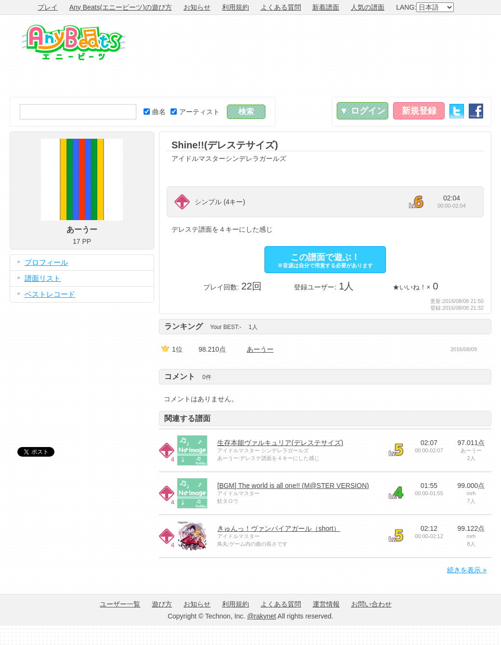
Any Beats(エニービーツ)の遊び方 (120, 7)
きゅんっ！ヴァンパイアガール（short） (278, 528)
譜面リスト (43, 278)
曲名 (155, 112)
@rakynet (261, 616)
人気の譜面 (367, 7)
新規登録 (419, 111)
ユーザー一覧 (120, 604)
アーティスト (195, 112)
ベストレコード (50, 294)
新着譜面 (325, 7)
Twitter (456, 111)
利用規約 (235, 7)
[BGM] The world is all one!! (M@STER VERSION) (293, 485)
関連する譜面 (187, 418)
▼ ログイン (362, 111)
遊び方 (162, 604)
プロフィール (46, 262)
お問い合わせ (371, 604)
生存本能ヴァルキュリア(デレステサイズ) (280, 443)
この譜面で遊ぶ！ (325, 260)
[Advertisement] (446, 56)
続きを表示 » (467, 570)
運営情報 (326, 604)
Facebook (476, 111)
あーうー (260, 349)
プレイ (48, 7)
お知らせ (197, 7)
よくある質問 (281, 7)
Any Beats (73, 42)
